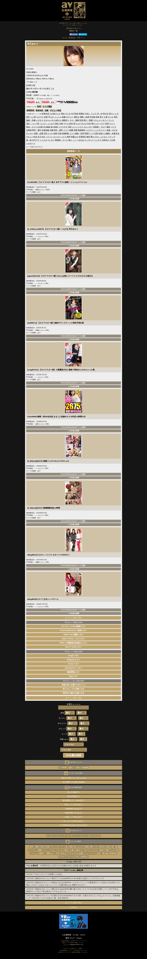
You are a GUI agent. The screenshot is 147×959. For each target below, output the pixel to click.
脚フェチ (95, 124)
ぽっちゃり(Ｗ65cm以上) (73, 821)
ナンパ (112, 124)
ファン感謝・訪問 (76, 133)
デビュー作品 (55, 110)
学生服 (92, 117)
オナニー (70, 117)
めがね (81, 140)
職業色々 (65, 120)
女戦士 (101, 133)
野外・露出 (36, 130)
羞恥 (108, 127)
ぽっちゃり (78, 847)
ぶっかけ (51, 124)
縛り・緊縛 (88, 120)
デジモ (68, 114)
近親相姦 (45, 130)
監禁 (81, 120)
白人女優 (79, 853)
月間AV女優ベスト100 (73, 778)
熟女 (71, 124)
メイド (66, 130)
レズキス (39, 120)
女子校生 (75, 114)
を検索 (73, 689)
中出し (87, 114)
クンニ (111, 120)
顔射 (46, 117)
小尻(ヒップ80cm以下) (73, 817)
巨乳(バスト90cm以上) (73, 805)
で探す (73, 626)
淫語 (70, 127)
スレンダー (88, 127)
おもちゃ (47, 120)
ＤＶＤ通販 (47, 107)
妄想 (107, 124)
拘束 (97, 117)
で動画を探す (73, 647)
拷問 (68, 137)
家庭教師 (81, 130)
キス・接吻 (74, 120)
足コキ (84, 124)
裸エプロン (95, 137)
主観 (46, 110)
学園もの (74, 137)
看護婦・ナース (61, 140)
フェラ (93, 114)
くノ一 (75, 140)
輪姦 (48, 127)
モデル (86, 850)
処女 (117, 133)
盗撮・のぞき (112, 130)
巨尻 (47, 847)
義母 (88, 137)
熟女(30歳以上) (73, 796)
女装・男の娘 (102, 853)
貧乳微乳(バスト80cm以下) (73, 800)
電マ (101, 117)
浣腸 (51, 130)
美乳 (116, 117)
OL (52, 120)
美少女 (106, 114)
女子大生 (41, 137)
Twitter (79, 938)
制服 (64, 117)
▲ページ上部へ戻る (73, 618)
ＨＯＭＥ (73, 907)
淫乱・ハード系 (32, 124)
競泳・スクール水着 (34, 127)
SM (44, 127)
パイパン (49, 137)
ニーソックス (77, 127)
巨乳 (28, 117)
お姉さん (58, 120)
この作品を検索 (73, 199)
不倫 (59, 133)
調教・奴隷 (84, 117)
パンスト (43, 124)
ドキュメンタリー (100, 120)
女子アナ (36, 140)
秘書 (71, 130)
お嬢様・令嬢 (109, 133)
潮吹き (76, 117)
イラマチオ (62, 127)
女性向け (105, 140)
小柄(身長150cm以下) (73, 809)
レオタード (30, 143)
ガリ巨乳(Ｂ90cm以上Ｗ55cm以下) (73, 825)
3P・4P (100, 114)
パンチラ (97, 140)
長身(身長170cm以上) (73, 813)
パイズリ (89, 130)
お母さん (78, 850)
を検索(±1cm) (73, 685)
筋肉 (87, 847)
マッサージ (89, 140)
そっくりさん (50, 850)
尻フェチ (77, 124)
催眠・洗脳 (30, 120)
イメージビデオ (72, 857)
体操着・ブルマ (99, 127)
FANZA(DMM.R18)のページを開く (73, 195)
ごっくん (58, 117)
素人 (70, 140)
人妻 (105, 117)
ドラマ (102, 124)
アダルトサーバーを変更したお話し (48, 874)
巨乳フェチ (48, 133)
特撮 (55, 133)
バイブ (113, 127)
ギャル (110, 117)
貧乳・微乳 (58, 130)
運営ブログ (70, 938)
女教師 (29, 130)
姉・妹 (29, 140)
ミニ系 (33, 117)
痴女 (57, 124)
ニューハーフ (89, 853)
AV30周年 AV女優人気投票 (73, 782)
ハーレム (34, 853)
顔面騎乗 (65, 133)
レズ (117, 114)
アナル (66, 124)
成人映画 (54, 127)
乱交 (89, 124)
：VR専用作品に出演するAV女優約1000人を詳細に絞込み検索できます (61, 866)
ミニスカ (43, 140)
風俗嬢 (85, 768)
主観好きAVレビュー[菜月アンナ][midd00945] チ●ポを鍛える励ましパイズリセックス (69, 878)
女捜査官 (82, 137)
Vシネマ (51, 140)
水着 (96, 133)
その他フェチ (55, 114)
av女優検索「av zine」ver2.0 (73, 935)
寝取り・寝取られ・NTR (49, 853)
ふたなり (103, 137)
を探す (73, 660)
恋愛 (75, 130)
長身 (71, 847)
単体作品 (39, 110)
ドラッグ (111, 137)
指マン (111, 114)
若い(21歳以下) (73, 792)
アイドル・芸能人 (35, 850)
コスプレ (40, 117)
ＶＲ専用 (62, 768)
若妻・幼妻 (38, 133)
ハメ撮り (77, 768)
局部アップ (89, 133)
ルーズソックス (59, 137)
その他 (112, 140)
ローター (30, 133)
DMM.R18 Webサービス (76, 944)
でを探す (73, 630)
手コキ (51, 117)
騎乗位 (82, 114)
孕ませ (63, 853)
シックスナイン (99, 130)
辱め (63, 114)
